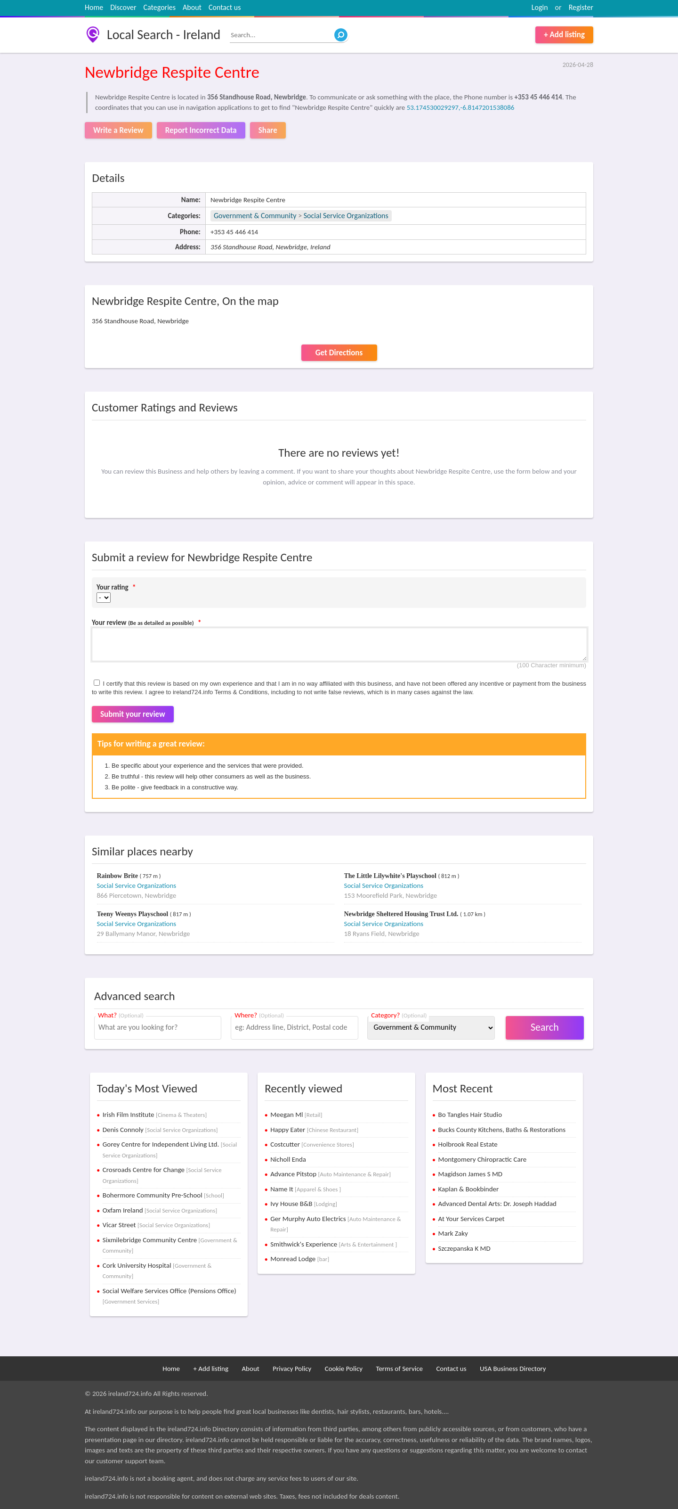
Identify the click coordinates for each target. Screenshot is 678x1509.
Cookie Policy (344, 1368)
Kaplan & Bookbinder (468, 1189)
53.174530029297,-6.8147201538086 (461, 107)
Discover (123, 7)
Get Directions (339, 353)
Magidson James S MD (470, 1174)
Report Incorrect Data (201, 130)
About (192, 7)
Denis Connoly (160, 1129)
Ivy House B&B (303, 1203)
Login (540, 7)
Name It (305, 1189)
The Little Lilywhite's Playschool (391, 875)
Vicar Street (156, 1225)
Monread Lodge (299, 1259)
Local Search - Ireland (163, 34)
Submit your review (132, 714)
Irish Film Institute (155, 1114)
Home (94, 7)
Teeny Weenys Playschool (133, 914)
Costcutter (312, 1144)
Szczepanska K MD (464, 1248)
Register (581, 7)
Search (545, 1027)
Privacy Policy (292, 1368)
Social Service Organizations (346, 215)
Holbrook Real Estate (468, 1144)
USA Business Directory (513, 1368)
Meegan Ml (296, 1114)
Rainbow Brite (118, 875)
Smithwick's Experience (333, 1244)
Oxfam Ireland (160, 1210)
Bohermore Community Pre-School (163, 1195)
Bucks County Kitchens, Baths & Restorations (502, 1129)
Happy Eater (314, 1129)
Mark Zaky (453, 1233)
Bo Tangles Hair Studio (470, 1114)
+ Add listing (564, 35)
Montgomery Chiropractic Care (482, 1159)
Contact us (225, 7)
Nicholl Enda (288, 1159)
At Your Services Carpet (471, 1218)
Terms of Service (399, 1368)
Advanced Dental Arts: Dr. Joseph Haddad (497, 1203)
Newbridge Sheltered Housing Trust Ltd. (402, 914)
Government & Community (255, 215)
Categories (160, 7)
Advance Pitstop (330, 1174)
